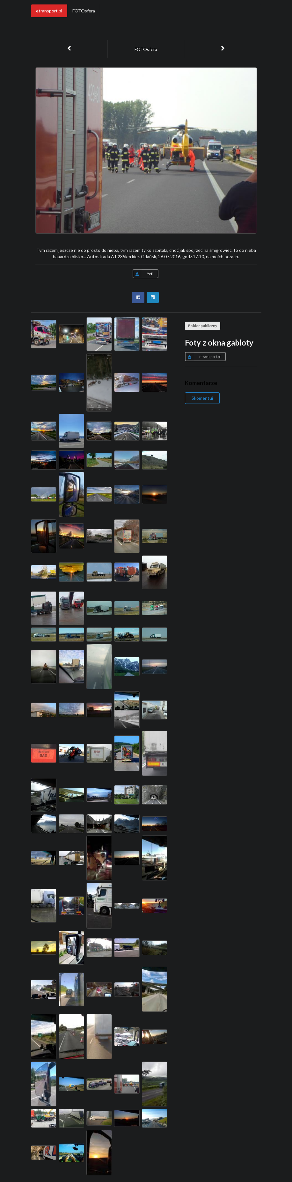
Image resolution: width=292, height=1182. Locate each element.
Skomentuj (202, 398)
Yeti (143, 273)
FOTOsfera (83, 10)
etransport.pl (49, 10)
